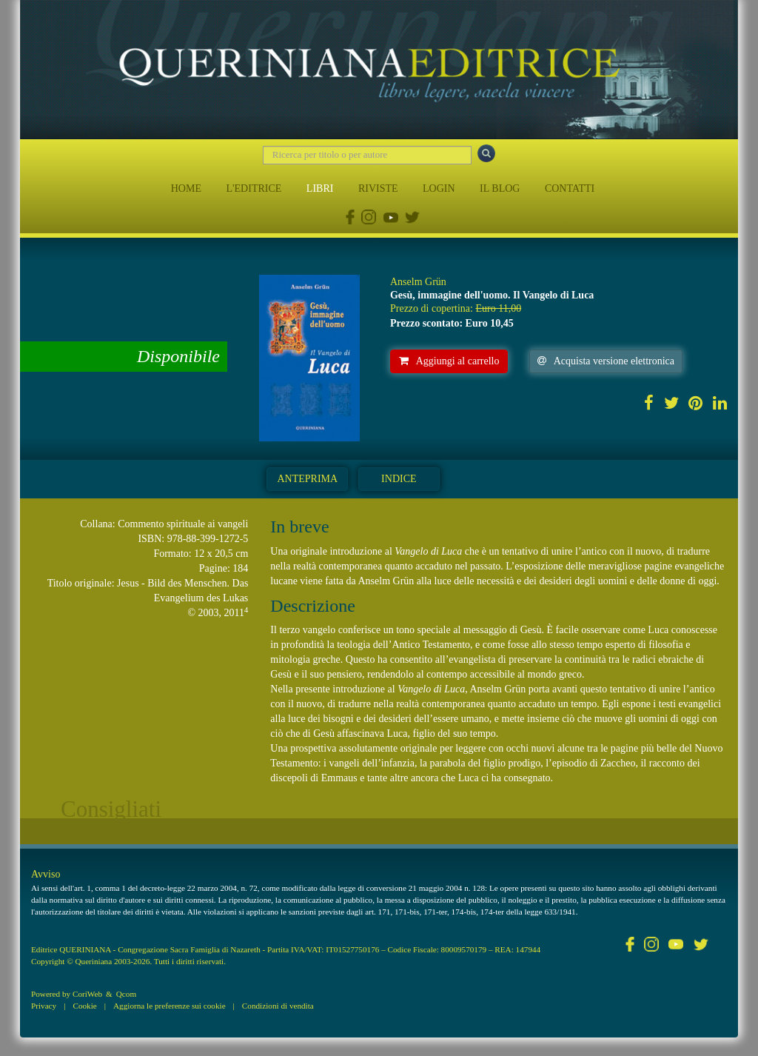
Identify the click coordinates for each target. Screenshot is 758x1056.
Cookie (84, 1005)
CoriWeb (87, 993)
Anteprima (307, 478)
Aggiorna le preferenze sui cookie (169, 1005)
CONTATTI (569, 188)
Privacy (43, 1005)
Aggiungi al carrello (449, 361)
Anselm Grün (418, 281)
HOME (186, 188)
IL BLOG (500, 188)
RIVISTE (378, 188)
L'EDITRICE (253, 188)
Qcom (126, 993)
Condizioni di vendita (278, 1005)
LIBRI (320, 188)
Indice (398, 478)
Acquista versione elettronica (605, 361)
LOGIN (439, 188)
